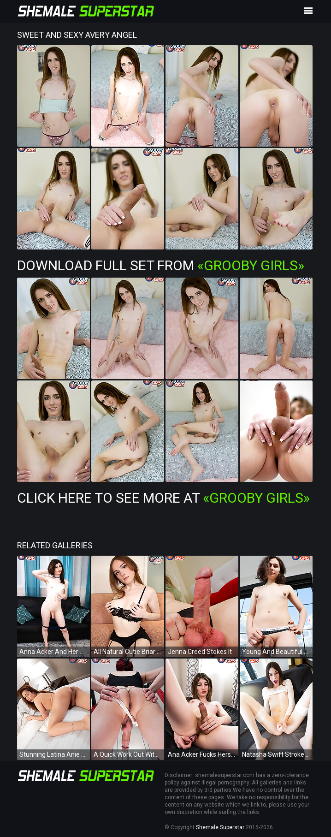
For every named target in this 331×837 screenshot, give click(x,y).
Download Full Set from (160, 265)
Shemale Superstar (220, 827)
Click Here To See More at (163, 498)
